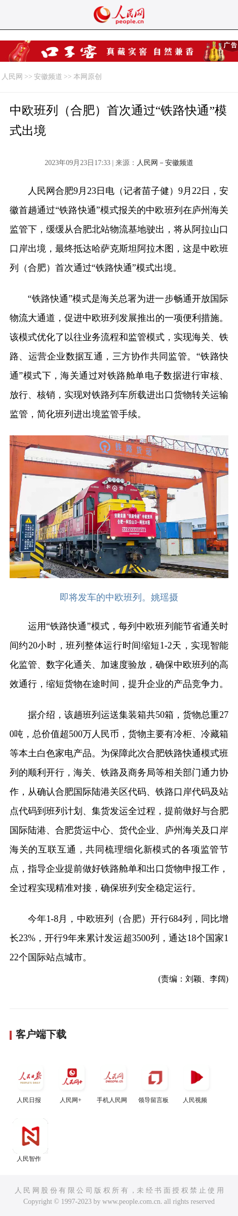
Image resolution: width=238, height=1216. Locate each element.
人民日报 (30, 1082)
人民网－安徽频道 (165, 163)
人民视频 (196, 1082)
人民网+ (72, 1082)
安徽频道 (48, 76)
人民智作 (30, 1140)
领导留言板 (155, 1082)
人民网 (12, 76)
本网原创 (87, 76)
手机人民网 (113, 1082)
